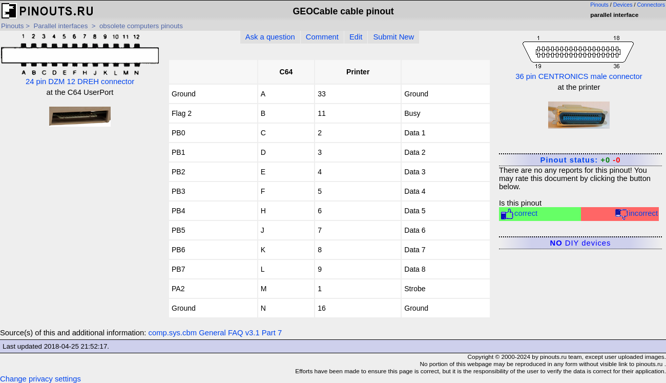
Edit (356, 37)
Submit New (393, 37)
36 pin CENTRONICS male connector (578, 56)
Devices (623, 5)
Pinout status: (580, 160)
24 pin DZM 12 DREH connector (80, 59)
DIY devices (580, 243)
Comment (322, 37)
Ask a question (270, 37)
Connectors (651, 5)
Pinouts (599, 5)
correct (518, 214)
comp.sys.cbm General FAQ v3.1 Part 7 (215, 333)
